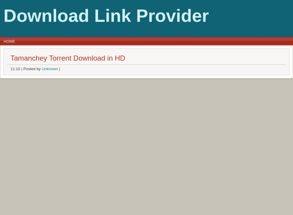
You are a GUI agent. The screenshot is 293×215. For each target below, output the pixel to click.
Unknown (50, 69)
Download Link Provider (106, 16)
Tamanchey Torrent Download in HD (67, 58)
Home (9, 41)
